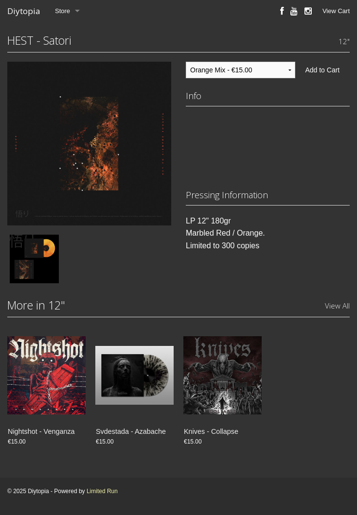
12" (344, 41)
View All (337, 305)
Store (62, 11)
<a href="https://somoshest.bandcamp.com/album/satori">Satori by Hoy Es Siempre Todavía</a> (268, 145)
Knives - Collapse (211, 431)
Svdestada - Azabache (131, 431)
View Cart (336, 11)
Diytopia (23, 11)
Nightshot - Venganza (41, 431)
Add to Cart (322, 70)
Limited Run (102, 491)
